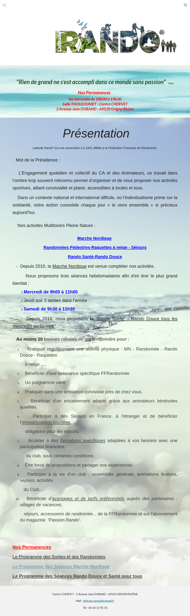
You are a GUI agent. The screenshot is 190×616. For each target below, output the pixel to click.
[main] (95, 91)
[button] (4, 5)
